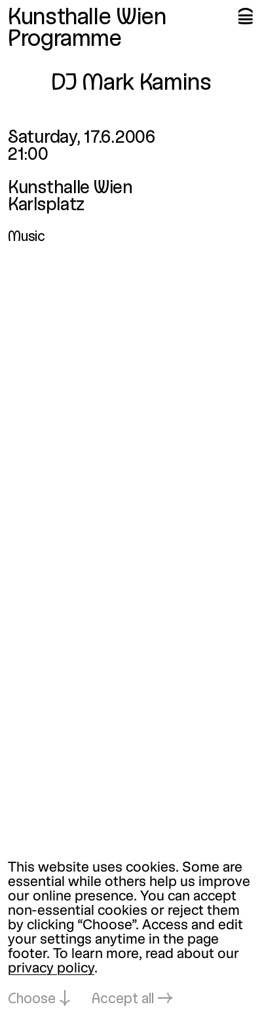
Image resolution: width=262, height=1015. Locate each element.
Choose (32, 999)
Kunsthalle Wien (87, 18)
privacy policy (51, 969)
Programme (65, 39)
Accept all (123, 999)
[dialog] (131, 934)
